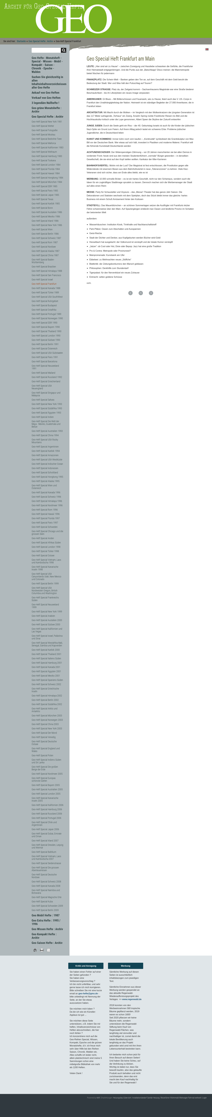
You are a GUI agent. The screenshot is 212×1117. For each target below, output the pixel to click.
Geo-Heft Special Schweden (45, 526)
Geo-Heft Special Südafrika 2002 (47, 704)
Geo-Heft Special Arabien (43, 615)
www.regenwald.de (131, 999)
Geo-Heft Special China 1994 (45, 435)
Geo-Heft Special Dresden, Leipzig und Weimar (47, 846)
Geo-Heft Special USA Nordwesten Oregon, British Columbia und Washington (44, 590)
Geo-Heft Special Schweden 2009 (47, 905)
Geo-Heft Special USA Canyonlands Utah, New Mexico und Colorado (46, 576)
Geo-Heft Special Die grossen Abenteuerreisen (45, 869)
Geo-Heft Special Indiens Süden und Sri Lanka (46, 761)
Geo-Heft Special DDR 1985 (44, 186)
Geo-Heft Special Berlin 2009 (45, 910)
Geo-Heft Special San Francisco (46, 275)
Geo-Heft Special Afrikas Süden (46, 542)
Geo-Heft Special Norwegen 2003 (47, 719)
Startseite (21, 41)
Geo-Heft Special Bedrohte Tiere (47, 138)
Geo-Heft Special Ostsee (43, 555)
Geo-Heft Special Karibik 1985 (46, 203)
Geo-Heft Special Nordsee (44, 246)
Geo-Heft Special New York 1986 (47, 225)
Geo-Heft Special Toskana (44, 160)
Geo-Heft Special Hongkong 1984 (47, 177)
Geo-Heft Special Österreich (44, 348)
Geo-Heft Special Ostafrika (44, 309)
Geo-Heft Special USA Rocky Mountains (45, 441)
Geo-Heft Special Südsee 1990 (46, 339)
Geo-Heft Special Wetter (43, 126)
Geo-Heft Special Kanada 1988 (46, 288)
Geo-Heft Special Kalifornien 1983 (47, 147)
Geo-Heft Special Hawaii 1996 (46, 514)
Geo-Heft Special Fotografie (44, 130)
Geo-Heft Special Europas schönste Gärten (44, 779)
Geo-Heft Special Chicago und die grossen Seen (47, 532)
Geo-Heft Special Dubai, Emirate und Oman (46, 835)
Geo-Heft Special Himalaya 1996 (47, 501)
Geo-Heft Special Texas (42, 199)
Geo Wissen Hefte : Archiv (47, 929)
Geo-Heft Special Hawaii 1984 (46, 173)
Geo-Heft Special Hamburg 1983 (47, 156)
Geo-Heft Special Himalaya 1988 (47, 270)
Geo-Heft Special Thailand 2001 (46, 654)
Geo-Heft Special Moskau (43, 134)
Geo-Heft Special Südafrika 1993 (47, 408)
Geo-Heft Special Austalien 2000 (47, 620)
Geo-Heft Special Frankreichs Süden (45, 599)
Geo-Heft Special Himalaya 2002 (47, 695)
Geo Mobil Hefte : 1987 (45, 915)
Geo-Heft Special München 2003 (47, 715)
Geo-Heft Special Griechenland (46, 381)
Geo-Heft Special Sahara (43, 399)
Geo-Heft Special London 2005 (46, 793)
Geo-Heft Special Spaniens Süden (47, 680)
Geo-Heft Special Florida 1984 (46, 169)
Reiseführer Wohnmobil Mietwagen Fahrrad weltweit (181, 1098)
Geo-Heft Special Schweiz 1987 (46, 238)
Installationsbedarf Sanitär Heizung (145, 1098)
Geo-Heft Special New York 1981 (47, 121)
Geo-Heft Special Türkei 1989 (45, 292)
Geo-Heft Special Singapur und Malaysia (46, 394)
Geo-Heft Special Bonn (42, 207)
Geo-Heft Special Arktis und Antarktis (44, 710)
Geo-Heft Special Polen (42, 755)
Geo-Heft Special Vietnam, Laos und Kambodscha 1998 (46, 561)
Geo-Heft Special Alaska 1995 (45, 481)
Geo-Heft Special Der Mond (44, 732)
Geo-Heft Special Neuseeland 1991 (45, 367)
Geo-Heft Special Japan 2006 (45, 829)
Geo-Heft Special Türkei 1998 (45, 551)
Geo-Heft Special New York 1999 (47, 611)
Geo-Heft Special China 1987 (45, 255)
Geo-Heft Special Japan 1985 (45, 194)
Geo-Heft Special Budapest (44, 305)
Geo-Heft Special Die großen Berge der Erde (45, 768)
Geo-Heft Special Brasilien (44, 266)
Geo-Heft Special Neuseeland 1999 (45, 606)
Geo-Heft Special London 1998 (46, 546)
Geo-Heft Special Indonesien (45, 468)
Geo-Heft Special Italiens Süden (46, 658)
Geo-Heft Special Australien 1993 (47, 431)
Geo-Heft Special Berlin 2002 (45, 699)
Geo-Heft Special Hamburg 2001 (47, 662)
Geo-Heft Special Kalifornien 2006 (47, 805)
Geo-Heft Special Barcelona (44, 361)
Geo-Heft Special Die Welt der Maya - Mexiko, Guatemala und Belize (46, 424)
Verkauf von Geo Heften (46, 97)
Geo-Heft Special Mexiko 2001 (46, 675)
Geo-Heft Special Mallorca (44, 143)
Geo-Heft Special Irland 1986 (45, 220)
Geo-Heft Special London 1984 (46, 164)
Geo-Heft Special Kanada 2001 (46, 667)
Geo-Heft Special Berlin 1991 (45, 344)
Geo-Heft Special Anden (43, 538)
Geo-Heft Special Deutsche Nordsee (44, 876)
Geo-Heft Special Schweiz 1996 (46, 496)
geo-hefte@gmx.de (88, 993)
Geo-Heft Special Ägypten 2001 (46, 671)
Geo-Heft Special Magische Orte (46, 897)
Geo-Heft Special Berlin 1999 (45, 583)
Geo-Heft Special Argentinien (45, 446)
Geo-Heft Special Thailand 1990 (46, 331)
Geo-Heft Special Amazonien (45, 455)
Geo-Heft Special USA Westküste (47, 459)
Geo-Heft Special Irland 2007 (45, 840)
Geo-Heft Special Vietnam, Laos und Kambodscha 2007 (46, 857)
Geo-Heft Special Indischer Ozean (47, 463)
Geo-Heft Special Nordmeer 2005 (47, 773)
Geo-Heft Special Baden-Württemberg (43, 261)
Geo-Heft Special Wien (42, 229)
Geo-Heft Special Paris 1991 (45, 357)
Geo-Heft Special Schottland (45, 472)
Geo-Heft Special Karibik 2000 (46, 649)
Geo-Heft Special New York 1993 (47, 404)
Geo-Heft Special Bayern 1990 (46, 327)
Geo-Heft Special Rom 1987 (45, 242)
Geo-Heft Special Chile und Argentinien (44, 823)
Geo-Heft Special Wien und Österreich (44, 487)
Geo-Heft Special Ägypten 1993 (46, 412)
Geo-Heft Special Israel (42, 279)
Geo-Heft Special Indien (43, 417)
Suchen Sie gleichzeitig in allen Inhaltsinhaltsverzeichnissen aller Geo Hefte (49, 82)
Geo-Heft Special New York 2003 (47, 728)
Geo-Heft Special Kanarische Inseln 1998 (45, 568)
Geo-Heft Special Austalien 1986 (47, 212)
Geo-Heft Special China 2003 (45, 724)
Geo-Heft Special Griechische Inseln (45, 690)
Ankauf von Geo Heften (45, 92)
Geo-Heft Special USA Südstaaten (47, 352)
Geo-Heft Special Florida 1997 (46, 518)
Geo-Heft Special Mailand (43, 372)
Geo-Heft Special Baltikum (44, 851)
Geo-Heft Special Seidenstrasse (46, 863)
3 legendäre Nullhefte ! (45, 103)
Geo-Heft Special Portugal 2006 (46, 818)
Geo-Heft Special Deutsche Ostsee (44, 743)
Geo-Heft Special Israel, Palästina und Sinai (47, 637)
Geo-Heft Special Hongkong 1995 (47, 476)
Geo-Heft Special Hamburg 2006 (47, 809)
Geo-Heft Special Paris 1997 (45, 522)
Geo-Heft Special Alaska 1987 (45, 251)
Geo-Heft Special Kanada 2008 (46, 885)
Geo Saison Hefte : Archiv (47, 943)
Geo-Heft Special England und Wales (46, 750)
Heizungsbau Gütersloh (122, 1098)
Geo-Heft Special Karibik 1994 (46, 450)
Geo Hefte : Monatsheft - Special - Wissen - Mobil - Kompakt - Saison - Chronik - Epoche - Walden (47, 65)
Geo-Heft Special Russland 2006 (47, 813)
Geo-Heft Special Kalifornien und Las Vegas (47, 630)
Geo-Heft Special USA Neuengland (42, 387)
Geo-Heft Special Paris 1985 (45, 190)
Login (204, 1098)
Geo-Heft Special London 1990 (46, 335)
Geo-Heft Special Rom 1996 (45, 509)
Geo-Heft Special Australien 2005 (47, 789)
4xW (98, 1098)
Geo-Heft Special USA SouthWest (47, 296)
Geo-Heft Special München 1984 (47, 182)
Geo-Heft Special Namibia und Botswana (46, 891)
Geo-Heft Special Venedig (44, 737)
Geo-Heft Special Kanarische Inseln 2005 (45, 799)
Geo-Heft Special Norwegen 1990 (47, 318)
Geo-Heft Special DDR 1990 (44, 322)
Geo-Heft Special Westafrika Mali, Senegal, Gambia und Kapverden (47, 644)
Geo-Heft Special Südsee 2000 (46, 624)
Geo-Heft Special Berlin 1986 (45, 233)
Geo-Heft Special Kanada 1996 (46, 492)
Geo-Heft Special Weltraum (44, 151)
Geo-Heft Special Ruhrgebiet (45, 301)
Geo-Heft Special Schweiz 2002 (46, 684)
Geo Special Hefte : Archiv (41, 41)
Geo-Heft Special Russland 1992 (47, 377)
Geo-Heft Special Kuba (42, 901)
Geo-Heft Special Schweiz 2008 (46, 881)
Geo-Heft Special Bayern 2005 (46, 785)
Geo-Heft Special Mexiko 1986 (46, 216)
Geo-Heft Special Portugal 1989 (46, 314)
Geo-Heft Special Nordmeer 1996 (47, 505)
